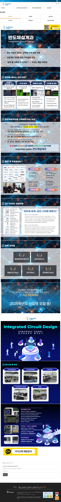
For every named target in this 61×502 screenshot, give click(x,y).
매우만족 (5, 468)
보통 (12, 468)
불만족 (15, 468)
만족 (8, 468)
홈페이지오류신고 (34, 487)
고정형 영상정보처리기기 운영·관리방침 (24, 487)
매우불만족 (19, 468)
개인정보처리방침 (43, 487)
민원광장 (39, 487)
